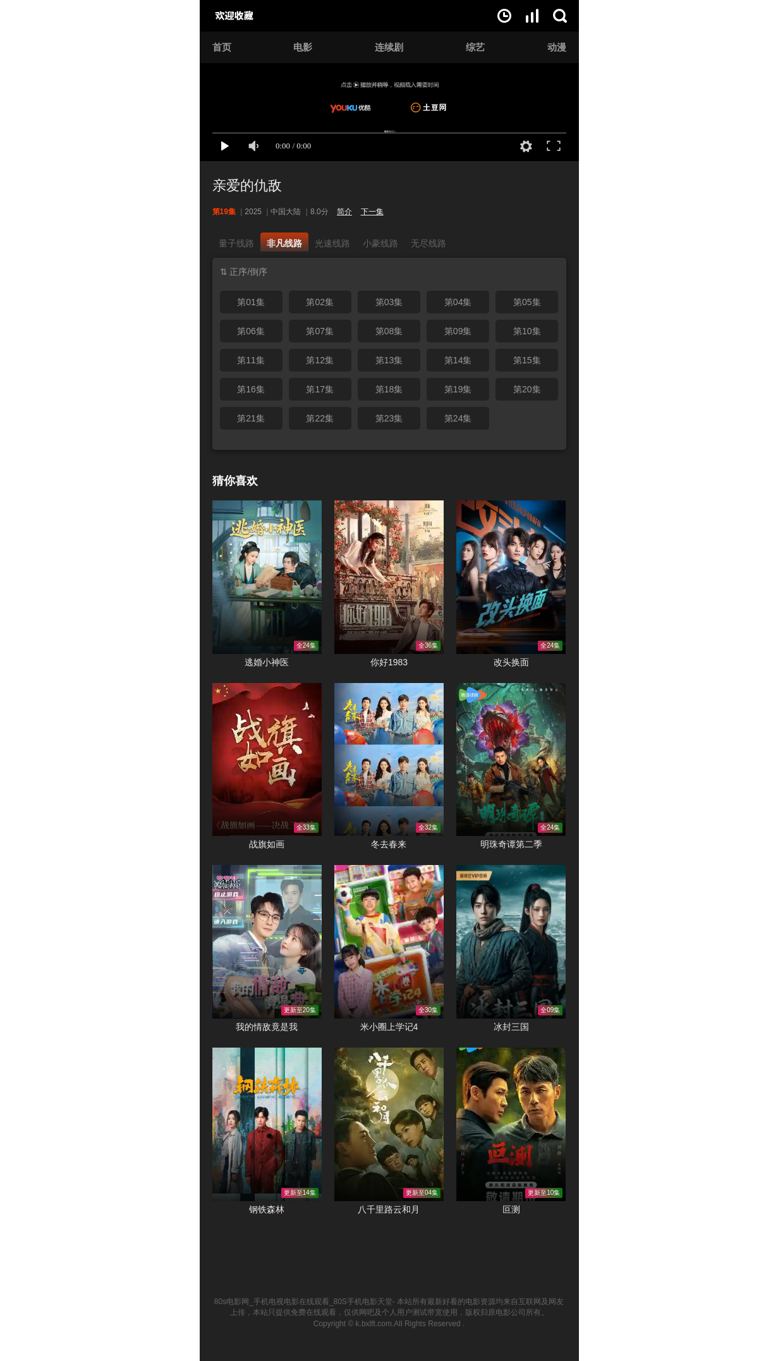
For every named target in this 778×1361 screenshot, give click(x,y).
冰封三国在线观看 (511, 942)
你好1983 (389, 662)
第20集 (527, 389)
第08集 (389, 331)
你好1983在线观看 (389, 577)
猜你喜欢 (235, 481)
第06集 (251, 331)
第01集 (251, 302)
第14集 (458, 360)
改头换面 (511, 662)
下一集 (372, 211)
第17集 (320, 389)
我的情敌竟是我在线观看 (267, 942)
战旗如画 (266, 844)
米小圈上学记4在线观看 (389, 942)
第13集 (389, 360)
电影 (302, 47)
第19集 (458, 389)
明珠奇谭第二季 (511, 844)
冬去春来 (388, 844)
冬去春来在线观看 (389, 760)
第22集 (320, 418)
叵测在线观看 (511, 1124)
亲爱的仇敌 (247, 185)
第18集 (389, 389)
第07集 (320, 331)
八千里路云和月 (389, 1209)
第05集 (527, 302)
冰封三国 (511, 1027)
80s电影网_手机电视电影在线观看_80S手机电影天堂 (303, 1301)
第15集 (527, 360)
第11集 (251, 360)
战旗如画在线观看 (267, 760)
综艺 (475, 47)
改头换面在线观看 (511, 577)
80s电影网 (248, 16)
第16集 (251, 389)
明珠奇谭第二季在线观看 (511, 760)
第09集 (458, 331)
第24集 (458, 418)
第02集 (320, 302)
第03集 (389, 302)
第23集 (389, 418)
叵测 (511, 1209)
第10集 (527, 331)
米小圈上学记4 (389, 1027)
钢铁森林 (266, 1209)
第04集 (458, 302)
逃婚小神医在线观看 (267, 577)
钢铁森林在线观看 (267, 1124)
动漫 (556, 47)
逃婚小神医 (267, 662)
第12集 (320, 360)
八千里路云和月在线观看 (389, 1124)
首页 (221, 47)
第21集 (251, 418)
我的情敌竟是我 (267, 1027)
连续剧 (389, 47)
